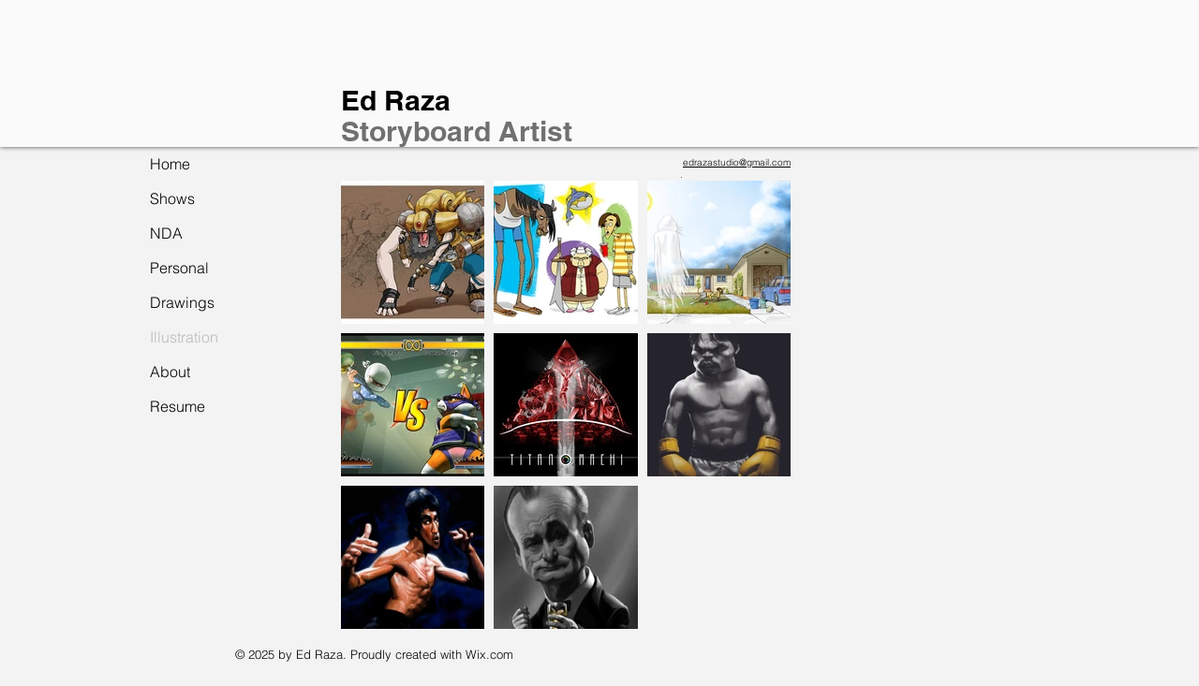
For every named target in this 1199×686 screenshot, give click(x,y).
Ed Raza (396, 100)
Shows (172, 198)
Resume (177, 406)
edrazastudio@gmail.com (737, 162)
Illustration (184, 337)
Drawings (182, 302)
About (170, 371)
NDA (166, 233)
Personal (179, 267)
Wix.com (489, 654)
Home (170, 163)
